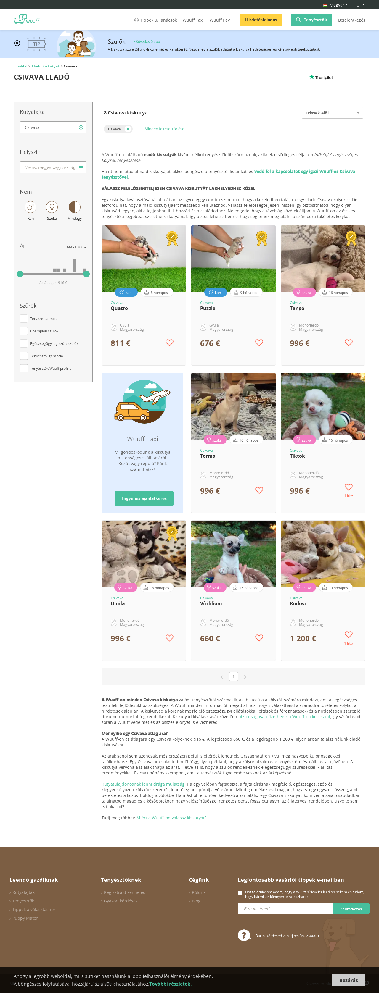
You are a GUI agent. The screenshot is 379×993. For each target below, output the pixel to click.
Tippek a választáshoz (34, 909)
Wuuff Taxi (193, 20)
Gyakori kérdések (121, 901)
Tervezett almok (43, 318)
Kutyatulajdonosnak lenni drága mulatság (143, 784)
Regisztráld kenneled (125, 892)
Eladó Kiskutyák (46, 66)
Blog (196, 901)
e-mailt (312, 935)
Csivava (114, 129)
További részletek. (170, 984)
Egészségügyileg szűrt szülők (54, 343)
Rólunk (198, 892)
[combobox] (53, 127)
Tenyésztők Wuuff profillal (51, 368)
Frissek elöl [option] (317, 113)
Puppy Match (25, 918)
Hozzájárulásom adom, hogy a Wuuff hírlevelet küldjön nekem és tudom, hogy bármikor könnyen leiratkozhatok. (304, 894)
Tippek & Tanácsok (155, 20)
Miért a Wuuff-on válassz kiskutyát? (171, 818)
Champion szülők (44, 331)
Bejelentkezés (351, 20)
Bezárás (348, 980)
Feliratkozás (351, 908)
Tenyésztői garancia (46, 355)
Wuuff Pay (220, 20)
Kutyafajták (23, 892)
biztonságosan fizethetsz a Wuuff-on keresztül (284, 716)
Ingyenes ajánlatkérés (144, 498)
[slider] (20, 274)
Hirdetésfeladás (261, 19)
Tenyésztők (315, 19)
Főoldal (21, 66)
